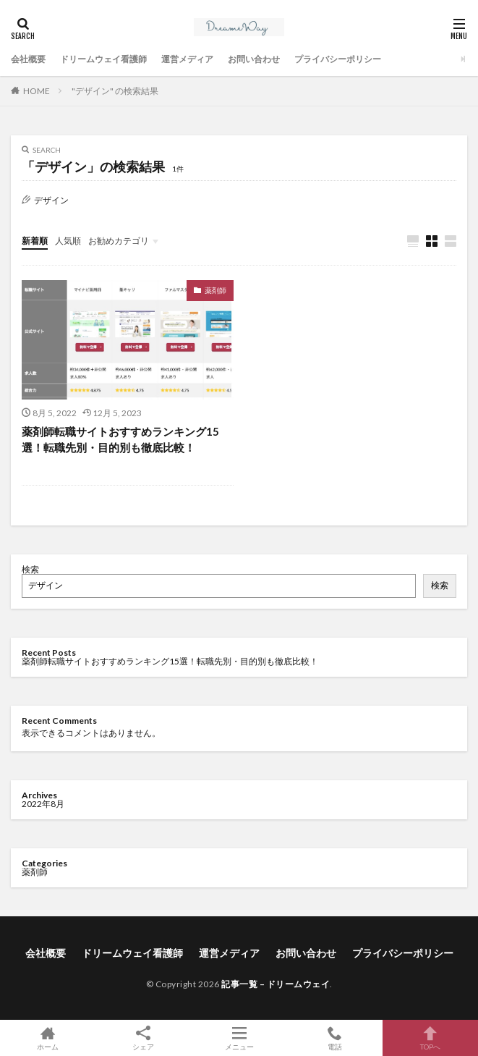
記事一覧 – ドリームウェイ (275, 984)
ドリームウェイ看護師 (103, 59)
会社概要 (28, 59)
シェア (143, 1038)
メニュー (238, 1038)
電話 (335, 1038)
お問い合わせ (254, 59)
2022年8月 (43, 803)
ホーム (47, 1038)
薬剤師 (215, 290)
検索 (30, 569)
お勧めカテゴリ (118, 240)
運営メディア (187, 59)
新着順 (35, 240)
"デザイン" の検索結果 (115, 90)
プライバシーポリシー (337, 59)
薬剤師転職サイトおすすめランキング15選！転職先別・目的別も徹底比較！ (120, 440)
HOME (36, 90)
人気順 (68, 240)
